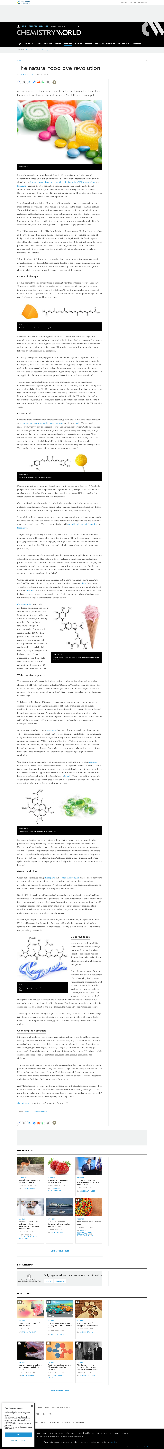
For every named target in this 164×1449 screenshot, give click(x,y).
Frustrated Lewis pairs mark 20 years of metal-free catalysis (59, 1367)
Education (132, 2)
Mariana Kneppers (82, 1231)
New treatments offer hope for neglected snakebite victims (30, 1367)
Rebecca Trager (87, 1191)
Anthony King (57, 1233)
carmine (93, 762)
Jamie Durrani (28, 1189)
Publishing (123, 2)
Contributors (57, 1407)
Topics (39, 1407)
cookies (113, 1442)
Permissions (79, 1422)
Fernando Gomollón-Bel (55, 1190)
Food (27, 1112)
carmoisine (44, 182)
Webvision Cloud (142, 1447)
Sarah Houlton (26, 74)
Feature (22, 1320)
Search (78, 26)
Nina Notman (28, 1376)
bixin (83, 583)
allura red (33, 182)
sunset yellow (89, 182)
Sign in (48, 1281)
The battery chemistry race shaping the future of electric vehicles (60, 1325)
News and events (56, 1433)
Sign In (23, 26)
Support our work (121, 1433)
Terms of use (55, 1422)
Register (33, 26)
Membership (142, 2)
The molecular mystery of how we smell (29, 1324)
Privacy (36, 1422)
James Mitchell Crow (57, 1377)
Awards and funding (86, 1433)
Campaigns (70, 1433)
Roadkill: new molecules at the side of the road (30, 1181)
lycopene (50, 423)
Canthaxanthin (24, 604)
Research (22, 1177)
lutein (77, 423)
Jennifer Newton (85, 1236)
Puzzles (57, 50)
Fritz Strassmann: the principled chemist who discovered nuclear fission (87, 1367)
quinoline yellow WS (72, 182)
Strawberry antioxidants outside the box (58, 1181)
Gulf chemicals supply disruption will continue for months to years (59, 1224)
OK (18, 1435)
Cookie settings (18, 1440)
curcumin (51, 730)
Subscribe (43, 26)
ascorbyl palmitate (89, 524)
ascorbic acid (74, 524)
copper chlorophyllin (69, 877)
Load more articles (60, 1251)
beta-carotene (26, 423)
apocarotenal (39, 423)
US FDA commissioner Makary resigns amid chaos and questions (88, 1182)
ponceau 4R (56, 182)
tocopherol (22, 528)
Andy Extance (57, 1334)
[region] (18, 1425)
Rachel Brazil (86, 1332)
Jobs (38, 50)
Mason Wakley (29, 1332)
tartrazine (22, 186)
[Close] (32, 1406)
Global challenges (104, 1433)
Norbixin (31, 590)
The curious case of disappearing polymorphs (87, 1324)
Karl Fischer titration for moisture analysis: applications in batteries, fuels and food (29, 1225)
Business (80, 1177)
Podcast (80, 1219)
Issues (47, 1407)
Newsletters (30, 50)
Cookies (44, 1422)
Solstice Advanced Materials (28, 1237)
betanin (67, 776)
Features (21, 61)
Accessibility (67, 1422)
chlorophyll (49, 877)
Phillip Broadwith (85, 1233)
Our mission (41, 1433)
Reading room (47, 50)
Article (22, 1219)
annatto (59, 423)
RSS (67, 1407)
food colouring (40, 1112)
